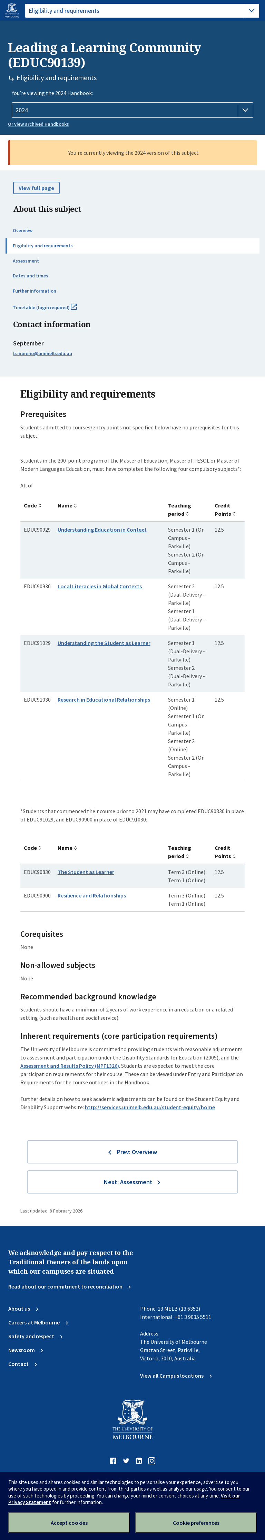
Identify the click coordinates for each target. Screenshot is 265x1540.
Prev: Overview (137, 1152)
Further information (34, 291)
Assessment (26, 261)
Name (65, 505)
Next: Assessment (128, 1182)
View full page (36, 187)
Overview (22, 230)
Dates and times (30, 276)
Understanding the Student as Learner (104, 642)
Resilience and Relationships (92, 895)
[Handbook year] (132, 110)
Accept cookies (69, 1522)
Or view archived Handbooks (38, 124)
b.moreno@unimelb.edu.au (42, 353)
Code (30, 505)
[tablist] (142, 11)
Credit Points (223, 509)
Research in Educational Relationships (104, 699)
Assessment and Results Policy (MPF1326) (69, 1065)
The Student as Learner (86, 871)
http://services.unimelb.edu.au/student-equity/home (150, 1107)
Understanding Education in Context (102, 529)
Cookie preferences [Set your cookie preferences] (196, 1522)
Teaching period (179, 509)
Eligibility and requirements (43, 246)
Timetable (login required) (52, 310)
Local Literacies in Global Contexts (100, 586)
